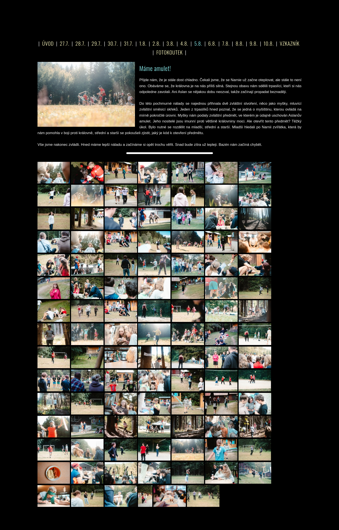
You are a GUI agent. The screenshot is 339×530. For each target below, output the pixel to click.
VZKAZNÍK (289, 43)
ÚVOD (48, 43)
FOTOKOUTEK (169, 52)
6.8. (212, 43)
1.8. (142, 43)
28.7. (80, 43)
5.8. (198, 43)
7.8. (226, 43)
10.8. (269, 43)
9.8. (254, 43)
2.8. (156, 43)
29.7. (97, 43)
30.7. (113, 43)
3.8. (170, 43)
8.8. (240, 43)
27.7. (64, 43)
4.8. (184, 43)
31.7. (128, 43)
